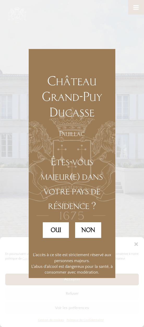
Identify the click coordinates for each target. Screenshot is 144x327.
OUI (56, 230)
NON (88, 230)
